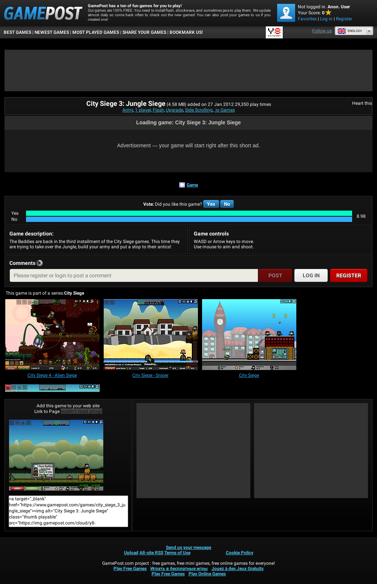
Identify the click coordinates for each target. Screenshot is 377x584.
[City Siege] (249, 335)
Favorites (307, 18)
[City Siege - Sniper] (150, 335)
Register (344, 18)
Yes (211, 204)
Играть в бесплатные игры (179, 568)
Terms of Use (177, 552)
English (349, 31)
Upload (131, 552)
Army (128, 110)
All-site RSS (151, 552)
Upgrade (174, 110)
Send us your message (188, 547)
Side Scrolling (199, 110)
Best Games (17, 32)
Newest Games (52, 32)
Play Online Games (207, 573)
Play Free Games (130, 568)
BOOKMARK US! (186, 32)
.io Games (225, 110)
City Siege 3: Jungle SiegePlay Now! (56, 455)
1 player (143, 110)
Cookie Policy (239, 552)
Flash (158, 110)
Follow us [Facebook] (322, 31)
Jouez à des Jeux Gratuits (237, 568)
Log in (326, 18)
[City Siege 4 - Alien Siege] (52, 335)
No (227, 204)
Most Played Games (95, 32)
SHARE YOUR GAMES (144, 32)
